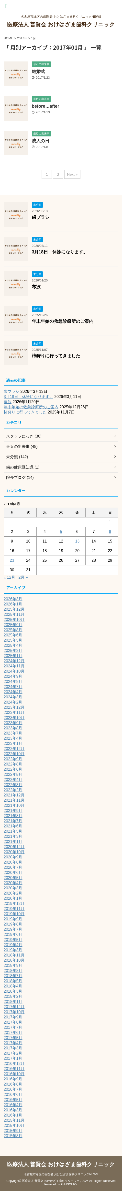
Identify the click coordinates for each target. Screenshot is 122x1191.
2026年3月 (13, 599)
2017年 (22, 38)
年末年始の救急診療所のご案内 (62, 321)
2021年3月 (13, 836)
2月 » (23, 577)
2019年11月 (14, 909)
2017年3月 (13, 1048)
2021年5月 (13, 831)
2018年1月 (13, 1002)
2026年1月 (13, 604)
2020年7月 (13, 867)
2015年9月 (13, 1131)
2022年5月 (13, 774)
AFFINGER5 (68, 1184)
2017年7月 (13, 1027)
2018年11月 (14, 955)
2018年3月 (13, 991)
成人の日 (40, 140)
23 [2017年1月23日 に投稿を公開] (12, 560)
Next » (72, 174)
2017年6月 (13, 1032)
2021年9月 (13, 811)
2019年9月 (13, 919)
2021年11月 (14, 800)
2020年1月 (13, 898)
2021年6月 (13, 826)
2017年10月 (14, 1012)
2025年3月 (13, 650)
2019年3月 (13, 950)
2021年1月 (13, 841)
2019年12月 (14, 903)
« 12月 (9, 577)
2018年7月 (13, 976)
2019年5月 (13, 940)
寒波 (36, 286)
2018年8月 (13, 971)
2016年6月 (13, 1094)
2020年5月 (13, 878)
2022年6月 (13, 769)
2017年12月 (14, 1007)
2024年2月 (13, 702)
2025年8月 (13, 630)
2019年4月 (13, 945)
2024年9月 (13, 676)
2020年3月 (13, 888)
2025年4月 (13, 645)
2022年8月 (13, 764)
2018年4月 (13, 986)
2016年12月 (14, 1063)
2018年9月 (13, 965)
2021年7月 (13, 821)
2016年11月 (14, 1069)
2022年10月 (14, 754)
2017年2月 (13, 1053)
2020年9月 (13, 857)
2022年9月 (13, 759)
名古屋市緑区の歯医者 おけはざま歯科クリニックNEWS (61, 1174)
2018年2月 (13, 996)
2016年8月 (13, 1084)
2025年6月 (13, 635)
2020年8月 (13, 862)
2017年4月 (13, 1043)
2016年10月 (14, 1074)
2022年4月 (13, 780)
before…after (45, 106)
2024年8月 (13, 681)
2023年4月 (13, 738)
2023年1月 (13, 743)
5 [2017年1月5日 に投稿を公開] (61, 531)
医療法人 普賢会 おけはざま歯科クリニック (61, 24)
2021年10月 (14, 805)
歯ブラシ (40, 217)
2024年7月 (13, 687)
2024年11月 (14, 666)
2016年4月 (13, 1105)
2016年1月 (13, 1115)
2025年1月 (13, 656)
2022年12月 (14, 749)
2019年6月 (13, 934)
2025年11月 (14, 614)
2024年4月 (13, 692)
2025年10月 (14, 620)
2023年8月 (13, 728)
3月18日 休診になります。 (60, 252)
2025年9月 (13, 625)
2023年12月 (14, 707)
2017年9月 (13, 1017)
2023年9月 (13, 723)
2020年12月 (14, 847)
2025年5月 (13, 640)
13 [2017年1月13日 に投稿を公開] (77, 541)
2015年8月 (13, 1136)
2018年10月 (14, 960)
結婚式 (38, 71)
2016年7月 (13, 1089)
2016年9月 (13, 1079)
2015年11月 (14, 1120)
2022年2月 (13, 790)
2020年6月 (13, 872)
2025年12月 (14, 609)
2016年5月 (13, 1100)
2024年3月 (13, 697)
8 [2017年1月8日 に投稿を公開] (110, 531)
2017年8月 (13, 1022)
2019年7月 (13, 929)
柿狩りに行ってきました (56, 355)
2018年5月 (13, 981)
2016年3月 (13, 1110)
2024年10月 (14, 671)
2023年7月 (13, 733)
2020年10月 (14, 852)
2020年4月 (13, 883)
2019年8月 (13, 924)
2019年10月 (14, 914)
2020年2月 (13, 893)
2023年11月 (14, 712)
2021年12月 (14, 795)
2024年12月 (14, 661)
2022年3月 (13, 785)
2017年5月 (13, 1038)
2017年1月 (13, 1058)
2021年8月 (13, 816)
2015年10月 (14, 1125)
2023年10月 (14, 718)
